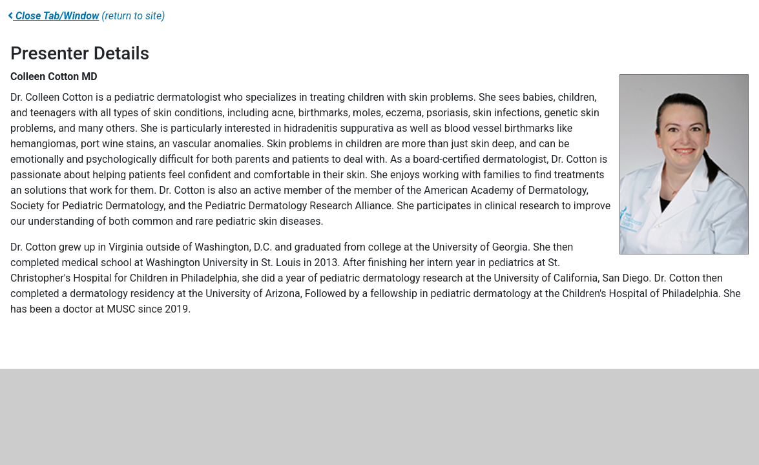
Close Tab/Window (53, 16)
